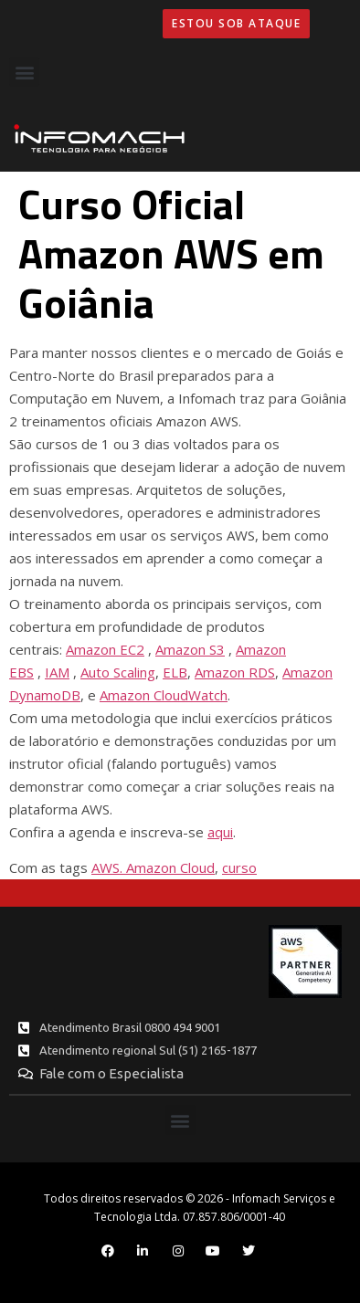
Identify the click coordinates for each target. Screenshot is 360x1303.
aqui (220, 832)
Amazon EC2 (105, 649)
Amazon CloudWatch (164, 695)
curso (239, 867)
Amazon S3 (190, 649)
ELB (175, 672)
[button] (24, 72)
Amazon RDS (235, 672)
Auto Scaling (117, 672)
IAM (57, 672)
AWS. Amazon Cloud (153, 867)
